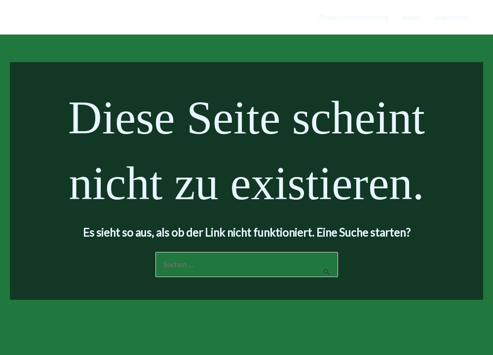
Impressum (451, 17)
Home (411, 17)
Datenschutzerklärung (353, 17)
